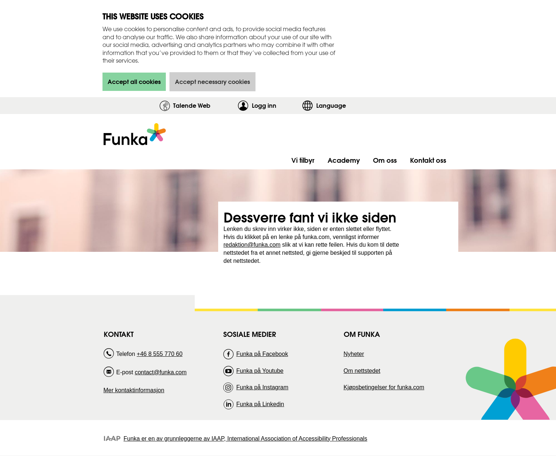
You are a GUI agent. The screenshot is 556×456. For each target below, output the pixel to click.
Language (331, 105)
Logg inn (275, 105)
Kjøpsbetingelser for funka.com (384, 387)
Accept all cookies (134, 81)
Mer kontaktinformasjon (134, 390)
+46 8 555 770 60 (160, 354)
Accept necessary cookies (212, 81)
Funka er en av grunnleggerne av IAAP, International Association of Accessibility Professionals (245, 438)
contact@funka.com (161, 372)
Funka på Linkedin (260, 404)
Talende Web (191, 105)
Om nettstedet (362, 371)
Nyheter (354, 354)
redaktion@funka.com (252, 245)
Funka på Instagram (262, 387)
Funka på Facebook (262, 354)
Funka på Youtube (259, 371)
